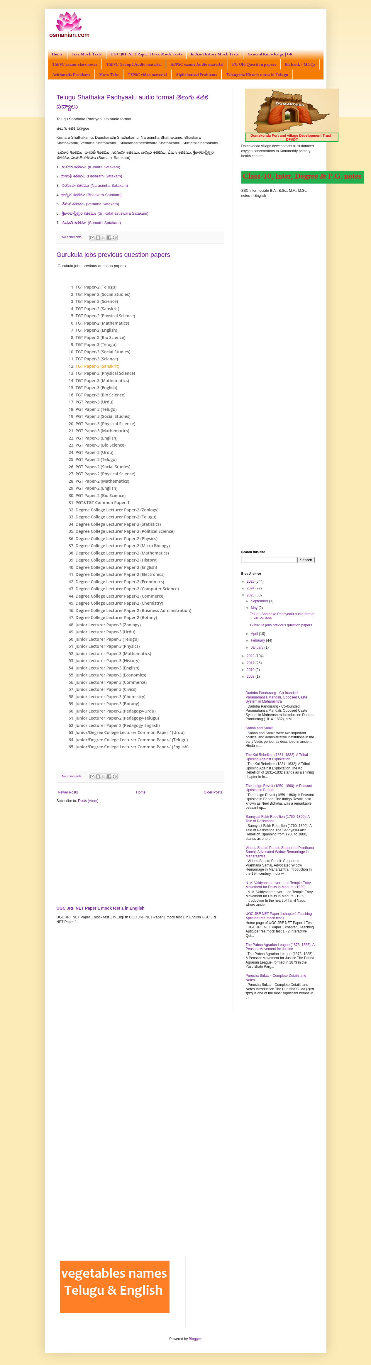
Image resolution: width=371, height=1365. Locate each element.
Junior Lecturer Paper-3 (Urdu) (105, 632)
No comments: (72, 237)
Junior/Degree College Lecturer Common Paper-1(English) (132, 747)
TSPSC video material (147, 74)
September (260, 601)
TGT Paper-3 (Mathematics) (102, 380)
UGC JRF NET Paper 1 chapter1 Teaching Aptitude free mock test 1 (279, 916)
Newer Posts (68, 792)
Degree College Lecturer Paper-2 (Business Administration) (134, 610)
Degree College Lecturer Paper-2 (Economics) (120, 581)
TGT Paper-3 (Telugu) (96, 344)
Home (57, 54)
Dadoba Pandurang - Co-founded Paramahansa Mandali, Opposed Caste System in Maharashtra (276, 697)
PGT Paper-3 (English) (97, 438)
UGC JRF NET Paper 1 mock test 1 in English (101, 908)
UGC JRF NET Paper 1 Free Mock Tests (146, 54)
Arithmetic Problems (71, 74)
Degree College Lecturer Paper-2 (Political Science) (125, 531)
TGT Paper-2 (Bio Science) (101, 337)
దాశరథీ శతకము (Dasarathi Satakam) (91, 176)
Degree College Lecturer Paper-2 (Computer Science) (127, 588)
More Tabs (109, 74)
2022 (251, 656)
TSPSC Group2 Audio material (134, 64)
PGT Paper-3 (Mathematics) (102, 430)
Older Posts (213, 792)
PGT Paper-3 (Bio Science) (101, 445)
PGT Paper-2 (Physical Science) (105, 474)
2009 (251, 676)
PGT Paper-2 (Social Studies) (103, 466)
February (258, 640)
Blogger (195, 1339)
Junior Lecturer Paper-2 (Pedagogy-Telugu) (117, 718)
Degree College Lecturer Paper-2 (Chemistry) (119, 603)
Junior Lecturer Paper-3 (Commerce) (111, 682)
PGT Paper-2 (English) (97, 488)
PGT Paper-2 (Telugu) (96, 459)
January (257, 647)
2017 (251, 663)
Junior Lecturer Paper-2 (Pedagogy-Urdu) (116, 711)
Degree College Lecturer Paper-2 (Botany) (116, 617)
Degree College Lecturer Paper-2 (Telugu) (116, 517)
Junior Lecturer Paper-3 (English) (108, 668)
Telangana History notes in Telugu (257, 74)
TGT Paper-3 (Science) (97, 359)
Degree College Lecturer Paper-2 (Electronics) (120, 574)
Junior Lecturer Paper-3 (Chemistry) (111, 696)
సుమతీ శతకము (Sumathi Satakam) (91, 223)
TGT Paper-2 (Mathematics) (102, 323)
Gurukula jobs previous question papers (113, 254)
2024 (251, 588)
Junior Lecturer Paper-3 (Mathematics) (113, 653)
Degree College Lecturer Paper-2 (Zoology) (117, 510)
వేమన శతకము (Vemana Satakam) (90, 204)
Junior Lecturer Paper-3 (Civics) (106, 689)
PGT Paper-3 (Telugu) (96, 409)
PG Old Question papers (254, 64)
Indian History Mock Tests (215, 54)
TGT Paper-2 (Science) (97, 301)
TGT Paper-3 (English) (96, 387)
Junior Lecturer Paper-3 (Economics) (111, 675)
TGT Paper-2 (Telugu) (96, 287)
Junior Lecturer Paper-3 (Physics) (108, 646)
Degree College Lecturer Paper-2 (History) (116, 560)
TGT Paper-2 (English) (96, 330)
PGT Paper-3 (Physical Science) (105, 423)
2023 (251, 595)
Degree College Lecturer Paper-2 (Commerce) (120, 596)
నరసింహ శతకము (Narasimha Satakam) (95, 185)
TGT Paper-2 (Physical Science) (105, 315)
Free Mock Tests (87, 54)
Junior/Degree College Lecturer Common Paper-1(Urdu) (130, 732)
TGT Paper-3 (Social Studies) (103, 352)
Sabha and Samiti (260, 728)
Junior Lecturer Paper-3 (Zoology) (108, 625)
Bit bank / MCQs (300, 64)
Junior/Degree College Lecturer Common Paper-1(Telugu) (132, 739)
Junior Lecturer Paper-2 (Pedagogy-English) (118, 725)
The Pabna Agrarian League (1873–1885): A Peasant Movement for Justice (280, 947)
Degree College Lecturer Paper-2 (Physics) (117, 538)
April (255, 634)
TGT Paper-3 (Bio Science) (101, 395)
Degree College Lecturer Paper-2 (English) (116, 567)
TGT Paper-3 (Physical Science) (105, 373)
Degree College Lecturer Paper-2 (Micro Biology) (123, 545)
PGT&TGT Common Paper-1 (103, 502)
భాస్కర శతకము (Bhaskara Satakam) (91, 195)
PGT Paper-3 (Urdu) (94, 402)
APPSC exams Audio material (196, 64)
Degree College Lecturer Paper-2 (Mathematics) (122, 553)
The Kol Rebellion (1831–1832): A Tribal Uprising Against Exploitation (277, 757)
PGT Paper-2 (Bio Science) (101, 495)
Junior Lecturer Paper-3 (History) (108, 660)
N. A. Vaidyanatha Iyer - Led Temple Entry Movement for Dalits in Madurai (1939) (278, 885)
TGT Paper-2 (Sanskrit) (97, 308)
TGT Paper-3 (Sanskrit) (97, 366)
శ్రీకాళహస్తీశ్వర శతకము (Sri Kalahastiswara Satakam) (105, 213)
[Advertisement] (140, 853)
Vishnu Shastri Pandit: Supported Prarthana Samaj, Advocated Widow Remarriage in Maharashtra (280, 852)
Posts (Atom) (88, 801)
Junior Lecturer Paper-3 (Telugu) (107, 639)
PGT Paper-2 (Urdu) (94, 452)
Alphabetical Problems (196, 74)
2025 (251, 581)
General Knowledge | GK (270, 54)
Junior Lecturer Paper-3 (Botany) (107, 703)
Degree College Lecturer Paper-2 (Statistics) (118, 524)
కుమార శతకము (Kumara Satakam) (91, 167)
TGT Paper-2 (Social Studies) (103, 294)
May (254, 608)
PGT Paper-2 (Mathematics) (102, 481)
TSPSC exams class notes (74, 64)
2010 (251, 670)
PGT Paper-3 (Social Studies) (103, 416)
